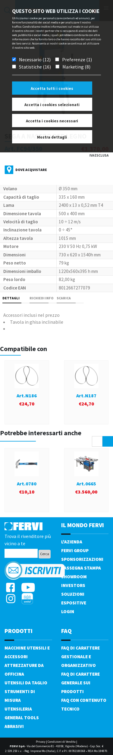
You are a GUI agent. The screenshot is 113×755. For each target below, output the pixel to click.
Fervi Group (75, 550)
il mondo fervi (82, 525)
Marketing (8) (76, 67)
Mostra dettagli (52, 137)
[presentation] (97, 441)
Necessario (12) (35, 60)
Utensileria (18, 709)
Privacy (41, 742)
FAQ (66, 630)
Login (67, 611)
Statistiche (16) (35, 67)
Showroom (74, 576)
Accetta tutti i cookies (52, 88)
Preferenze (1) (77, 60)
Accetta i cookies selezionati (52, 104)
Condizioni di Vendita (62, 742)
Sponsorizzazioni (82, 559)
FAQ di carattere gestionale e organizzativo (80, 656)
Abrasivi (14, 726)
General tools (22, 717)
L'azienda (71, 542)
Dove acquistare (31, 169)
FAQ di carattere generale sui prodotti (80, 682)
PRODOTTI (19, 630)
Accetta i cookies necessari (52, 121)
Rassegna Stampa (81, 568)
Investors (73, 585)
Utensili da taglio (26, 683)
